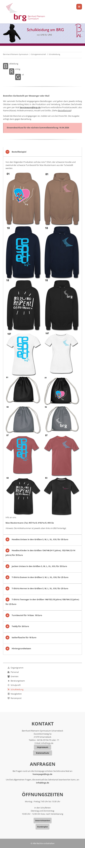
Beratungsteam (18, 680)
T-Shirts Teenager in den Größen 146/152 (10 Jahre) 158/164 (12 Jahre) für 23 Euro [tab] (42, 601)
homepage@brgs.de (42, 774)
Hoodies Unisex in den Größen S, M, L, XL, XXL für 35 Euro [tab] (40, 539)
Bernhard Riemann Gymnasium (15, 54)
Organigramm (17, 667)
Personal (15, 672)
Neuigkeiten (16, 693)
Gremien (14, 676)
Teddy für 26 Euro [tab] (20, 626)
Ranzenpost (16, 698)
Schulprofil (15, 685)
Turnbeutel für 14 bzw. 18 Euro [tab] (27, 615)
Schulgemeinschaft (38, 54)
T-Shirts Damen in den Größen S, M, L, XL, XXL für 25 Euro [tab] (40, 577)
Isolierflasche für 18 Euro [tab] (24, 637)
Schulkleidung (17, 689)
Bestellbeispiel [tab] (19, 151)
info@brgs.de (47, 743)
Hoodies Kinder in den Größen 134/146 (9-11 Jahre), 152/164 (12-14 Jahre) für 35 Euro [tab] (40, 552)
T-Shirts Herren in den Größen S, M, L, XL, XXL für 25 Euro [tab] (40, 588)
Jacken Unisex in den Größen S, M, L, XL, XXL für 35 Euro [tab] (39, 566)
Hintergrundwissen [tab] (21, 648)
